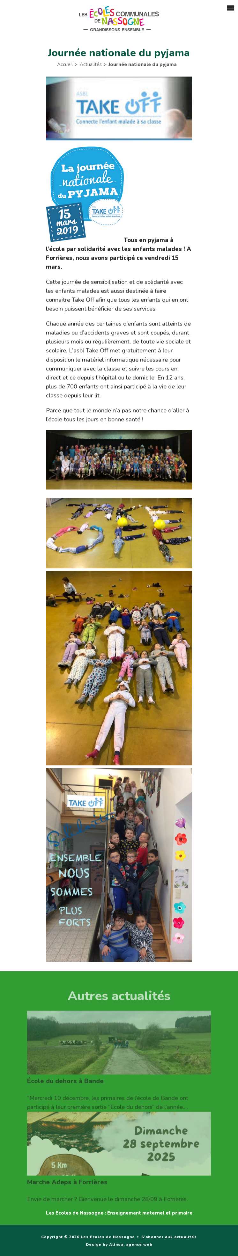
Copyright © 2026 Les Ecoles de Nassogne (88, 1236)
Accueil (65, 65)
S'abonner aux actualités (169, 1236)
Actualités (91, 65)
